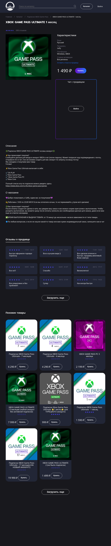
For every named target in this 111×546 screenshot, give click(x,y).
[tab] (18, 240)
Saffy (59, 48)
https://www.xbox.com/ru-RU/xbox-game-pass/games (27, 186)
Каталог (20, 17)
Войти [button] (100, 6)
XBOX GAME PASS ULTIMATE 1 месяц (70, 17)
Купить (81, 70)
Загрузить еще (55, 298)
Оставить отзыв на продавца (67, 63)
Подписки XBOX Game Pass (39, 17)
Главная (9, 17)
